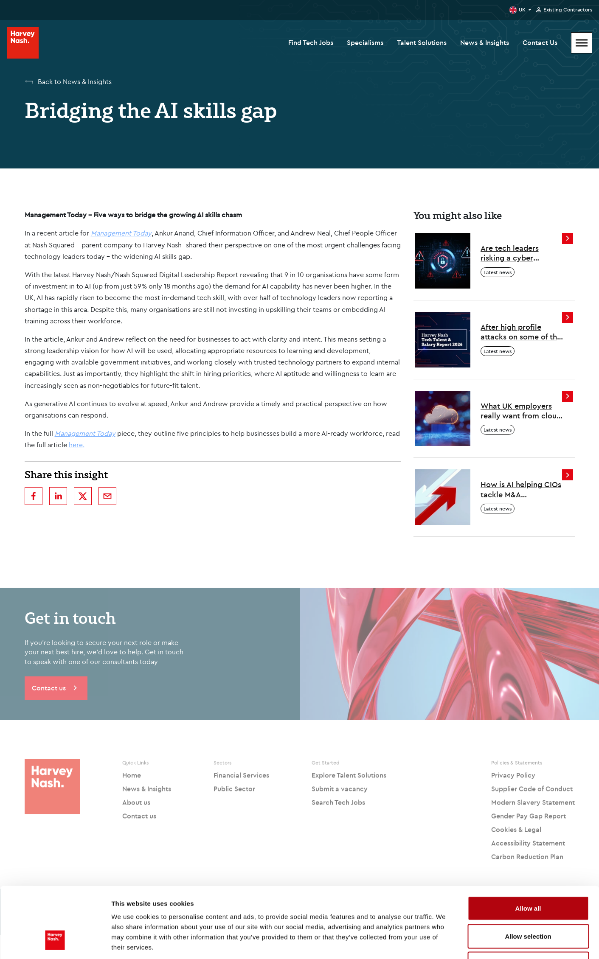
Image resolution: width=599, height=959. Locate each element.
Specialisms (365, 42)
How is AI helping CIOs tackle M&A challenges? (521, 489)
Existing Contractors (567, 10)
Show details (445, 942)
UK (522, 9)
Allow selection (528, 875)
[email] (107, 496)
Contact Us (540, 42)
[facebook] (33, 496)
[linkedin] (58, 496)
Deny (528, 903)
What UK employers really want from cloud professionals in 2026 (521, 411)
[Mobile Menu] (581, 42)
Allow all (528, 847)
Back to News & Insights (75, 81)
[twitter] (83, 496)
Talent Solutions (422, 42)
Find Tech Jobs (310, 42)
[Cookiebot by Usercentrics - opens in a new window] (55, 942)
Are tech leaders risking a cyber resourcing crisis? (511, 253)
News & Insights (484, 42)
